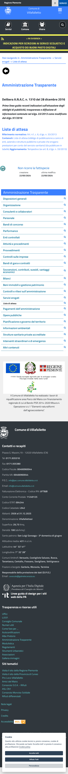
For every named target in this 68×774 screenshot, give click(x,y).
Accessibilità (7, 721)
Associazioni (8, 654)
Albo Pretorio (8, 636)
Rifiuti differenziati (11, 696)
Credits (4, 716)
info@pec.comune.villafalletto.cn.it (23, 480)
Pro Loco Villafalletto (12, 678)
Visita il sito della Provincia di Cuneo (20, 674)
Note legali (6, 704)
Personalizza (34, 766)
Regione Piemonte (12, 2)
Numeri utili (8, 625)
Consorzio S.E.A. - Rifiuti (14, 685)
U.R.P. (5, 617)
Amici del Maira (10, 681)
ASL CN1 (6, 689)
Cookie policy (24, 747)
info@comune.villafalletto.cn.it (21, 485)
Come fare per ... (10, 628)
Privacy (4, 710)
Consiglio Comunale (12, 621)
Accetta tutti (34, 753)
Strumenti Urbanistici (12, 651)
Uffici (4, 614)
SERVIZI (63, 3)
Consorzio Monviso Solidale (16, 692)
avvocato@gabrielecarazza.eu (22, 576)
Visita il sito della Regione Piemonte (20, 670)
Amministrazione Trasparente (16, 640)
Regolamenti (8, 647)
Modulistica (8, 643)
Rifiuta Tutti (34, 759)
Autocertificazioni (11, 632)
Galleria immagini (10, 658)
